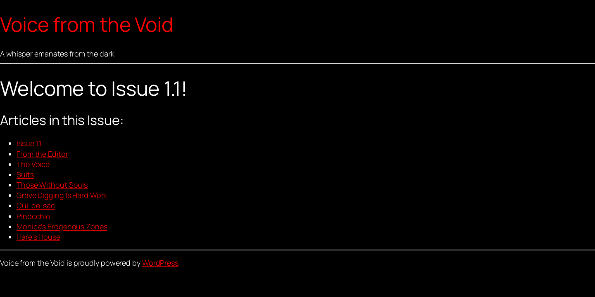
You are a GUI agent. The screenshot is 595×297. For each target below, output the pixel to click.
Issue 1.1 (29, 143)
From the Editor (42, 154)
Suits (25, 174)
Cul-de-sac (36, 205)
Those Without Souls (52, 185)
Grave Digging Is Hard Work (62, 195)
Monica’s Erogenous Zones (62, 226)
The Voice (33, 164)
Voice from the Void (86, 24)
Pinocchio (33, 216)
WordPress (160, 263)
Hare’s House (38, 237)
